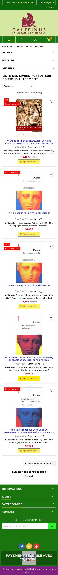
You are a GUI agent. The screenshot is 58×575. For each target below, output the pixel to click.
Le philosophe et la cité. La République (29, 213)
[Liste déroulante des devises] (50, 7)
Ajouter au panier (29, 162)
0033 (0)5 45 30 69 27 (25, 3)
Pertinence (19, 86)
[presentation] (28, 535)
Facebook (29, 476)
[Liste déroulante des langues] (48, 2)
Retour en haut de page (39, 464)
